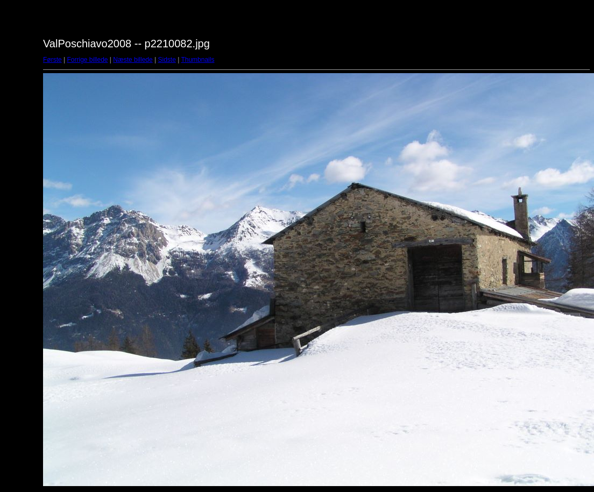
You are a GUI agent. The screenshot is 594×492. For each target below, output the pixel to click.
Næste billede (132, 59)
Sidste (166, 59)
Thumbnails (197, 59)
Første (52, 59)
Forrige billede (87, 59)
